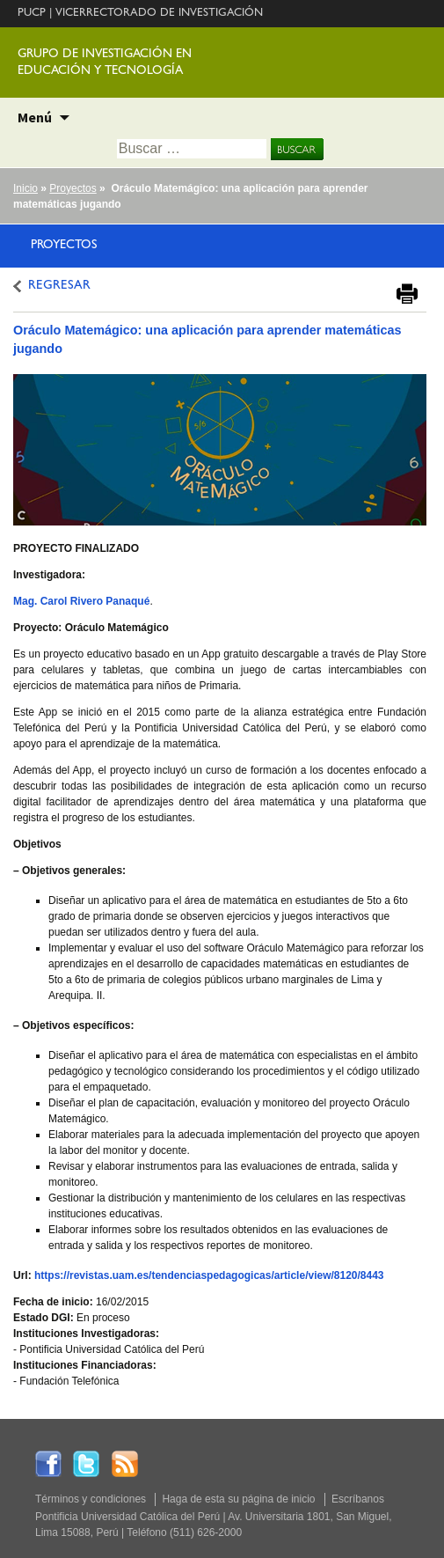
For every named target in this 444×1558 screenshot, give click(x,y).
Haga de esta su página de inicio (238, 1499)
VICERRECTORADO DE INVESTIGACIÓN (159, 13)
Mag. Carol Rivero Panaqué (81, 601)
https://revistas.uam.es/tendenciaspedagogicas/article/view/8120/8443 (209, 1275)
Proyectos (72, 188)
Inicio (25, 188)
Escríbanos (357, 1499)
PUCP (32, 13)
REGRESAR (59, 286)
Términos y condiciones (90, 1499)
